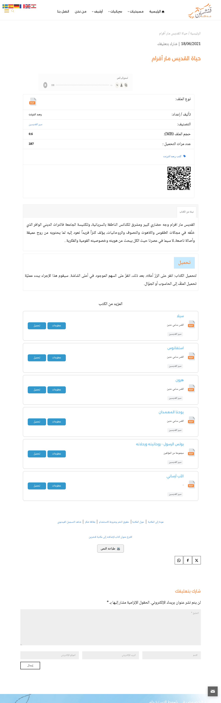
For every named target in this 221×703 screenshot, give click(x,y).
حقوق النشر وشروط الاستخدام (114, 522)
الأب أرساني (175, 476)
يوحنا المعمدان (171, 412)
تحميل (184, 263)
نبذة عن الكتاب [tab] (187, 212)
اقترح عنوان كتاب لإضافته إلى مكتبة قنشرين (110, 537)
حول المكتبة (138, 522)
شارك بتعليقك (167, 44)
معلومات (56, 325)
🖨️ (110, 548)
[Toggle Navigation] (6, 11)
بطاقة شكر (90, 522)
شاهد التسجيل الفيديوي (69, 522)
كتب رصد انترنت (174, 156)
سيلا (180, 316)
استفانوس (175, 348)
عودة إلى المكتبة (155, 522)
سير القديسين (35, 124)
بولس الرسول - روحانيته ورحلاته (160, 444)
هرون (180, 380)
